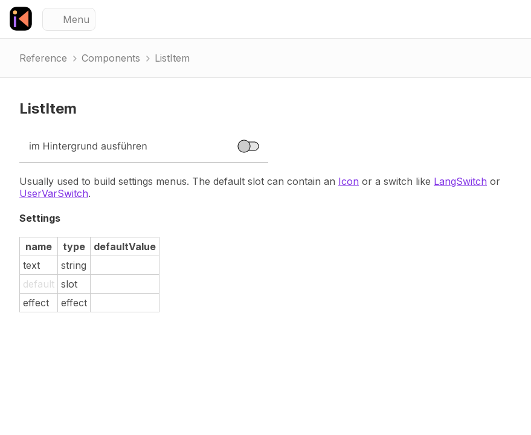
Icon (348, 181)
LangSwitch (460, 181)
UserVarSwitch (53, 193)
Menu (76, 19)
